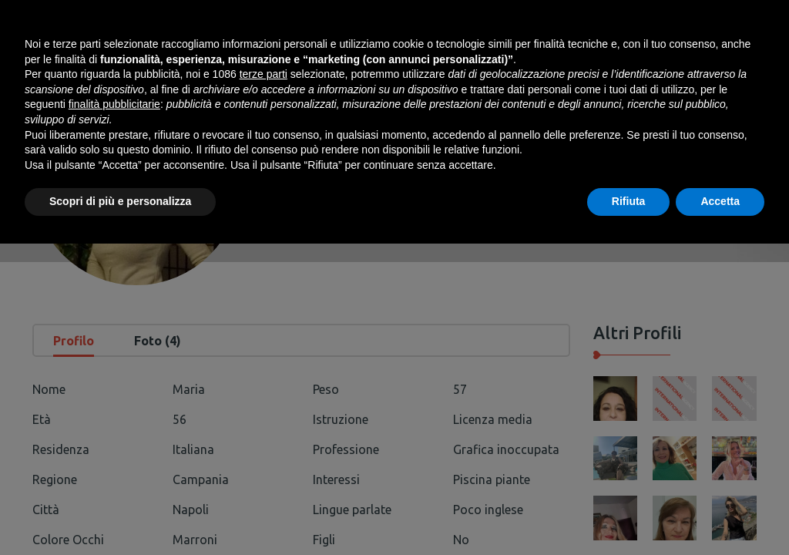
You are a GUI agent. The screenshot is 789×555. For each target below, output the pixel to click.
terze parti (263, 385)
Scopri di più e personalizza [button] (120, 512)
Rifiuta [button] (629, 512)
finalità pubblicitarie (114, 415)
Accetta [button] (720, 512)
